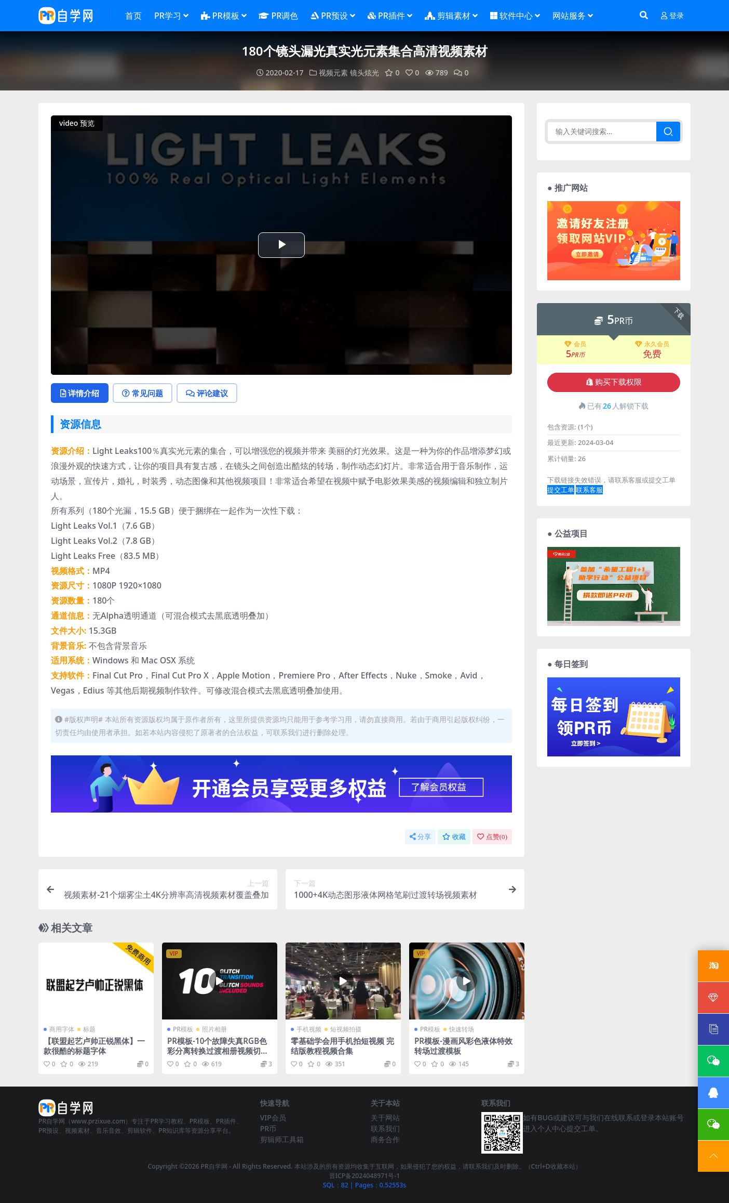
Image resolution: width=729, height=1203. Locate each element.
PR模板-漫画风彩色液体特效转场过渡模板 (463, 1045)
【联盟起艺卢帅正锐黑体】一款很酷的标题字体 (94, 1045)
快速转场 (461, 1029)
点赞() (492, 837)
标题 (89, 1029)
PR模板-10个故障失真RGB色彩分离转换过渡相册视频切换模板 (217, 1050)
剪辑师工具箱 (282, 1139)
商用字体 (61, 1029)
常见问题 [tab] (142, 393)
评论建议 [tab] (207, 393)
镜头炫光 (364, 72)
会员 (575, 344)
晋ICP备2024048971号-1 (364, 1175)
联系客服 (589, 489)
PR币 (268, 1128)
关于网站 (385, 1117)
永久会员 (652, 344)
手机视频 (308, 1029)
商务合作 (385, 1139)
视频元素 (333, 72)
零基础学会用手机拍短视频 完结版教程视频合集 (342, 1045)
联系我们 (385, 1128)
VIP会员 (273, 1117)
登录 (672, 16)
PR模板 (183, 1029)
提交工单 (560, 489)
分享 (420, 837)
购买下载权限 (614, 382)
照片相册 (214, 1029)
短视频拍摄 (345, 1029)
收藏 (454, 837)
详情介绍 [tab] (79, 393)
